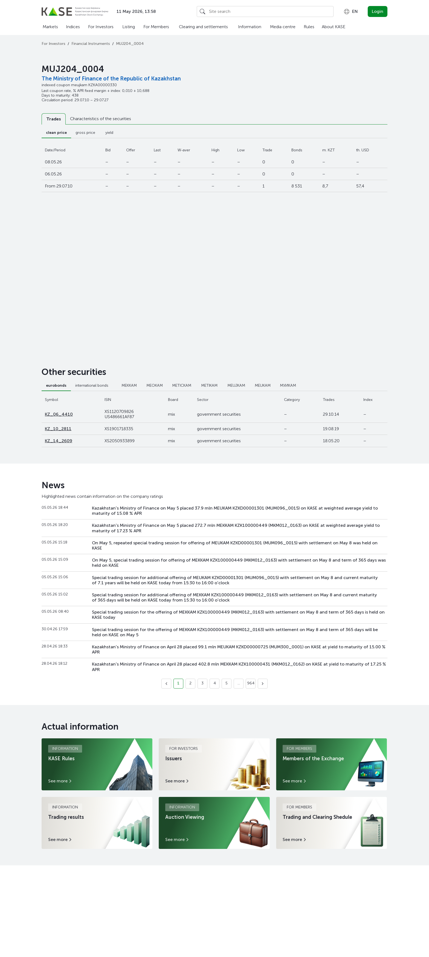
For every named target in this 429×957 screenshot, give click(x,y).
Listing (128, 26)
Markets (50, 26)
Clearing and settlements (203, 26)
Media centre (282, 26)
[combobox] (350, 11)
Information (249, 26)
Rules (309, 26)
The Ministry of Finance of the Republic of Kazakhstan (111, 78)
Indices (73, 26)
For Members (156, 26)
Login (377, 11)
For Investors (101, 26)
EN (350, 11)
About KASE (333, 26)
